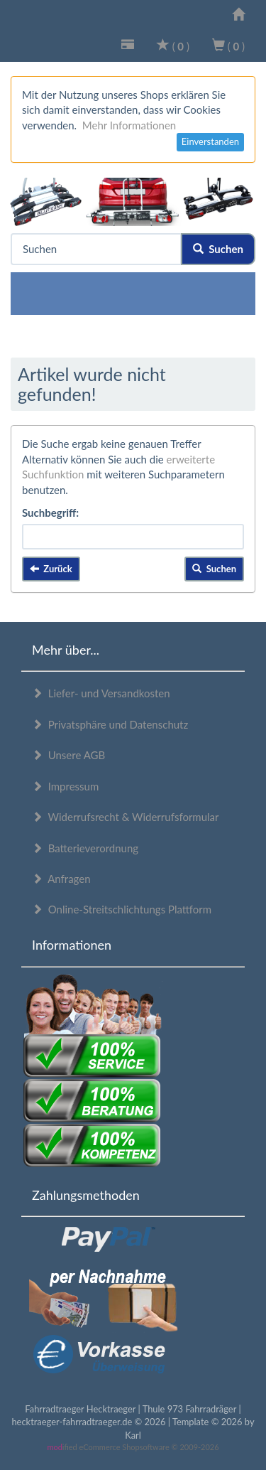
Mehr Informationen (129, 125)
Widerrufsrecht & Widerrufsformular (125, 816)
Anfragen (61, 878)
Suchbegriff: (50, 512)
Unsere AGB (68, 755)
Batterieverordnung (85, 848)
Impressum (65, 786)
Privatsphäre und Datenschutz (110, 724)
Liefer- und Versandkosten (101, 693)
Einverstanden (210, 141)
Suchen (218, 248)
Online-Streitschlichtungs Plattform (121, 909)
